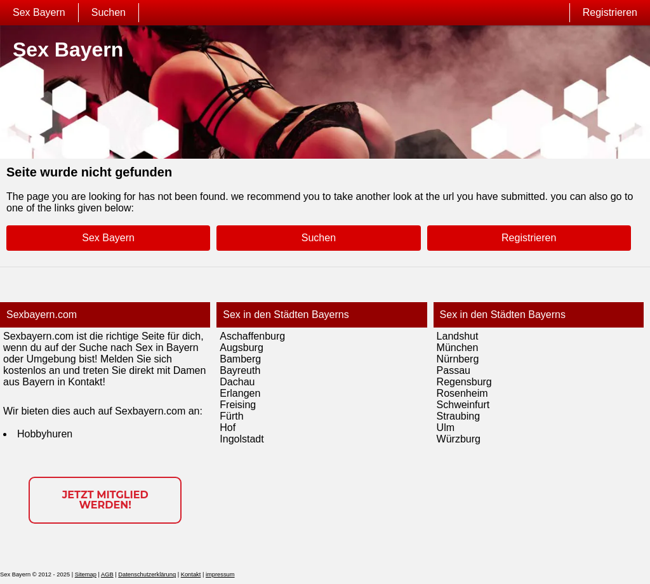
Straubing (459, 416)
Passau (453, 370)
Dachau (237, 381)
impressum (220, 574)
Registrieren (610, 12)
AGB (107, 574)
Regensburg (464, 381)
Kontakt (191, 574)
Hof (227, 427)
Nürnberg (458, 359)
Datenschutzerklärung (147, 574)
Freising (238, 404)
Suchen (108, 12)
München (458, 347)
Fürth (231, 416)
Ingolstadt (241, 439)
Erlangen (240, 393)
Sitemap (85, 574)
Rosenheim (462, 393)
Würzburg (459, 439)
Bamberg (240, 359)
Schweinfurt (463, 404)
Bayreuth (240, 370)
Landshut (458, 336)
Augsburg (241, 347)
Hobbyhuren (44, 433)
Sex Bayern (39, 12)
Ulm (445, 427)
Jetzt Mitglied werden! (105, 500)
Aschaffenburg (252, 336)
